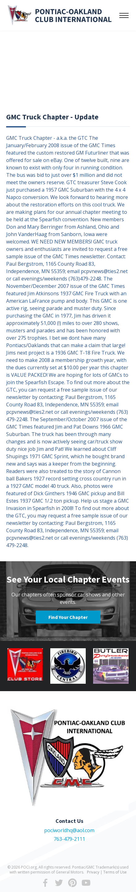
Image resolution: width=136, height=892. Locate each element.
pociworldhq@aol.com (69, 830)
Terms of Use (115, 872)
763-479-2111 (69, 839)
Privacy (93, 872)
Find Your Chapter (68, 617)
